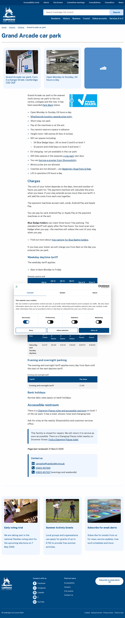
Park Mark (47, 105)
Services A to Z (116, 18)
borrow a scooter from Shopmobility (58, 160)
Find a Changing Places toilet (63, 439)
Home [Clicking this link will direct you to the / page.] (4, 27)
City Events (58, 3)
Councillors (109, 3)
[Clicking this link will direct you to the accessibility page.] (69, 583)
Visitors (66, 18)
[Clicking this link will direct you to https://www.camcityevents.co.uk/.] (68, 591)
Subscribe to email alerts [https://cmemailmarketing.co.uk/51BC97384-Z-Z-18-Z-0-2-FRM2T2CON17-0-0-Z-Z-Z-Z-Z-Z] (109, 581)
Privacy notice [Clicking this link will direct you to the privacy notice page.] (108, 613)
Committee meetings (76, 3)
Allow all (94, 330)
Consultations (95, 3)
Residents (55, 18)
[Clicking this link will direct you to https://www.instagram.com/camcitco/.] (39, 588)
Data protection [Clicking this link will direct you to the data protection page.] (96, 613)
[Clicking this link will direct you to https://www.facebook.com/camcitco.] (39, 583)
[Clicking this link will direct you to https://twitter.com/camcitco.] (36, 597)
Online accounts (99, 18)
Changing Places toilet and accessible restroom (62, 410)
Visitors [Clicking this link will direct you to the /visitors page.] (12, 27)
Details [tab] (62, 293)
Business (76, 18)
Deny (31, 330)
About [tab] (94, 293)
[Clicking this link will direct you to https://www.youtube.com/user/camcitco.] (38, 602)
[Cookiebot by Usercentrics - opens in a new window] (100, 286)
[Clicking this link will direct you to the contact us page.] (68, 595)
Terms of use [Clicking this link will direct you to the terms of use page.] (118, 613)
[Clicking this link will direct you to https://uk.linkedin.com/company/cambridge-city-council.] (38, 593)
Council (86, 18)
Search (116, 12)
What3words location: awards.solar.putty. (51, 116)
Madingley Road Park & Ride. (76, 169)
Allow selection (62, 330)
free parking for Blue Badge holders (70, 240)
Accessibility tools (31, 3)
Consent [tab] (30, 293)
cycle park (68, 156)
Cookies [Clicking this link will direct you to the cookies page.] (87, 613)
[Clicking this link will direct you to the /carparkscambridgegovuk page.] (50, 463)
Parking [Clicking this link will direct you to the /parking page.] (21, 27)
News (121, 3)
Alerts (46, 3)
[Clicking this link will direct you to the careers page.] (67, 587)
